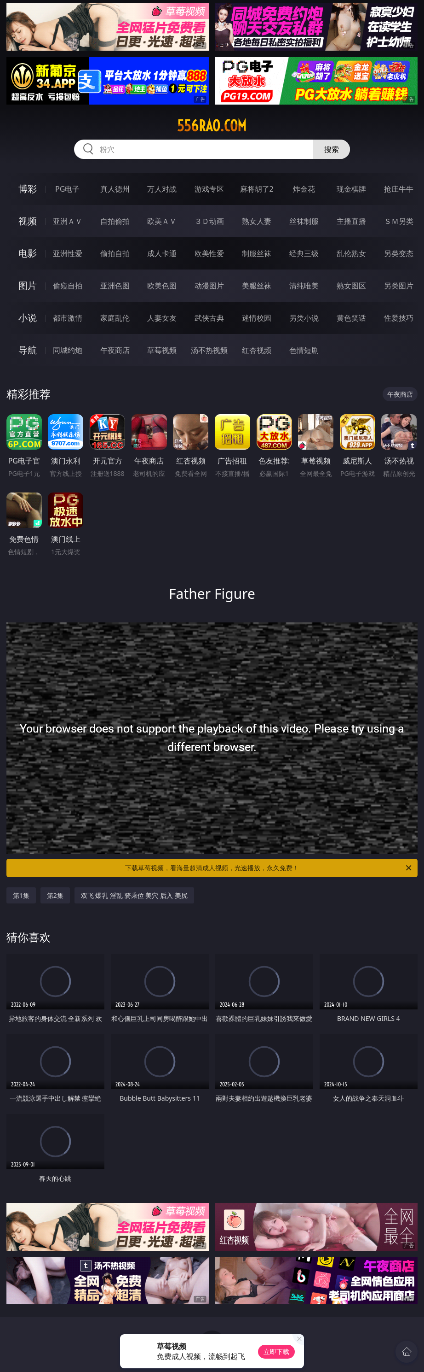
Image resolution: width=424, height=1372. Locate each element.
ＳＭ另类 (398, 221)
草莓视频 (162, 350)
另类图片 (398, 286)
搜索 (331, 149)
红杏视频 (256, 350)
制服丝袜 (256, 253)
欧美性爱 (209, 253)
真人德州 (115, 189)
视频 (27, 221)
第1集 (21, 895)
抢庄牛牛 (398, 189)
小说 (27, 317)
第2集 (55, 895)
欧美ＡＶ (162, 221)
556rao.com (211, 126)
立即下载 (276, 1351)
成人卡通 (162, 253)
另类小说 (304, 318)
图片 (27, 285)
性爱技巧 (398, 318)
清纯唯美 (304, 286)
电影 (27, 253)
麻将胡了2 (257, 189)
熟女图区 (351, 286)
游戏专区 (209, 189)
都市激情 (67, 318)
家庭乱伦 (115, 318)
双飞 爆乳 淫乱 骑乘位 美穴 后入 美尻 (134, 895)
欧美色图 (162, 286)
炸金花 (304, 189)
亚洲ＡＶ (67, 221)
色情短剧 (304, 350)
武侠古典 (209, 318)
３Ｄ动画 (209, 221)
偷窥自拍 (67, 286)
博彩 (27, 188)
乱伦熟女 (351, 253)
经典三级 (304, 253)
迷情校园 (256, 318)
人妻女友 (162, 318)
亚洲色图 (115, 286)
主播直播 (351, 221)
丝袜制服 (304, 221)
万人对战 (162, 189)
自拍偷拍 (115, 221)
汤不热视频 (209, 350)
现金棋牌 (351, 189)
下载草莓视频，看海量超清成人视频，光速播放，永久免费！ (269, 868)
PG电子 (67, 189)
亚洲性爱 (67, 253)
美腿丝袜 (256, 286)
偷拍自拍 (115, 253)
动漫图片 (209, 286)
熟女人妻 (256, 221)
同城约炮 (67, 350)
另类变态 (398, 253)
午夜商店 (115, 350)
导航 (27, 350)
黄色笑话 (351, 318)
